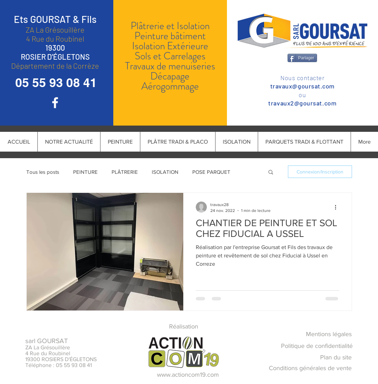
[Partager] (302, 58)
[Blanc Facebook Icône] (55, 102)
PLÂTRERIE (125, 172)
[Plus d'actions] (338, 207)
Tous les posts (42, 172)
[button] (270, 172)
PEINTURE (85, 172)
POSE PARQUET (211, 172)
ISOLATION (165, 172)
